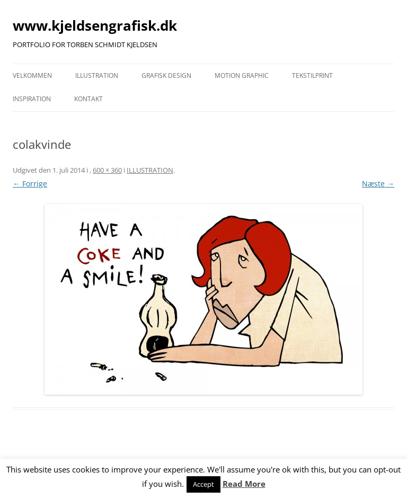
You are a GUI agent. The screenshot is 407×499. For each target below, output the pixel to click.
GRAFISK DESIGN (166, 75)
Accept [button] (203, 484)
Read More (244, 483)
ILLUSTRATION (96, 75)
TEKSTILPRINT (312, 75)
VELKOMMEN (32, 75)
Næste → (378, 184)
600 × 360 (107, 170)
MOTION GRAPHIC (242, 75)
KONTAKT (88, 98)
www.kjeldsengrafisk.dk (95, 25)
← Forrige (30, 184)
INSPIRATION (32, 98)
